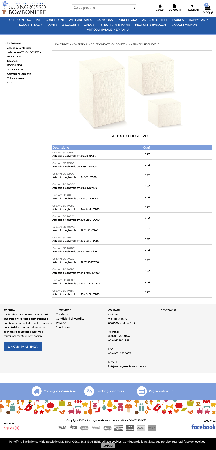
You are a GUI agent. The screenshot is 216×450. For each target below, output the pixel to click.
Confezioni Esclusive (19, 73)
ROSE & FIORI (15, 65)
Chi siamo (62, 314)
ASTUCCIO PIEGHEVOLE (145, 44)
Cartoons (105, 20)
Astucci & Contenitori (19, 47)
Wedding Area (80, 20)
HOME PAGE (61, 44)
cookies (117, 441)
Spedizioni (63, 327)
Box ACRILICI (14, 56)
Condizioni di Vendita (70, 318)
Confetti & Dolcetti (63, 24)
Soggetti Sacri (30, 24)
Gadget (90, 24)
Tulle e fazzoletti (16, 78)
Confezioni (55, 20)
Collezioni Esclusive (24, 20)
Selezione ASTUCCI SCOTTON (24, 52)
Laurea (178, 20)
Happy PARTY (199, 20)
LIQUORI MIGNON (184, 24)
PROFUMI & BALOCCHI (151, 24)
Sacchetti (12, 60)
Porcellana (127, 20)
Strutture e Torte (115, 24)
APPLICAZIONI (15, 69)
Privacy (61, 323)
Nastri (10, 82)
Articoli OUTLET (154, 20)
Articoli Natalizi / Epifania (108, 29)
